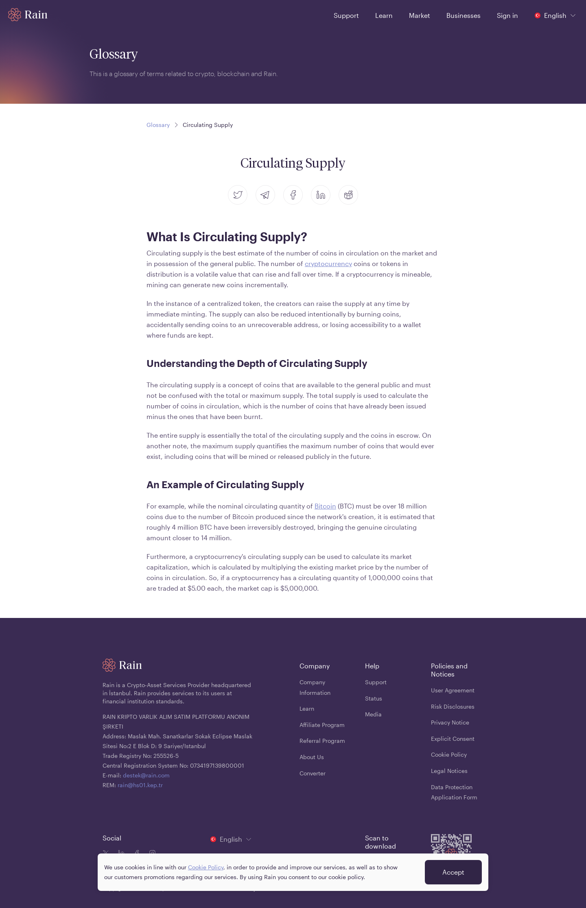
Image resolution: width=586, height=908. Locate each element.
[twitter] (237, 195)
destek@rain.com (146, 775)
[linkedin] (320, 195)
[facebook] (293, 195)
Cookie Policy (205, 870)
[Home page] (28, 14)
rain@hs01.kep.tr (140, 784)
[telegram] (265, 195)
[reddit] (348, 195)
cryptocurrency (328, 263)
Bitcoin (325, 506)
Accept (453, 876)
